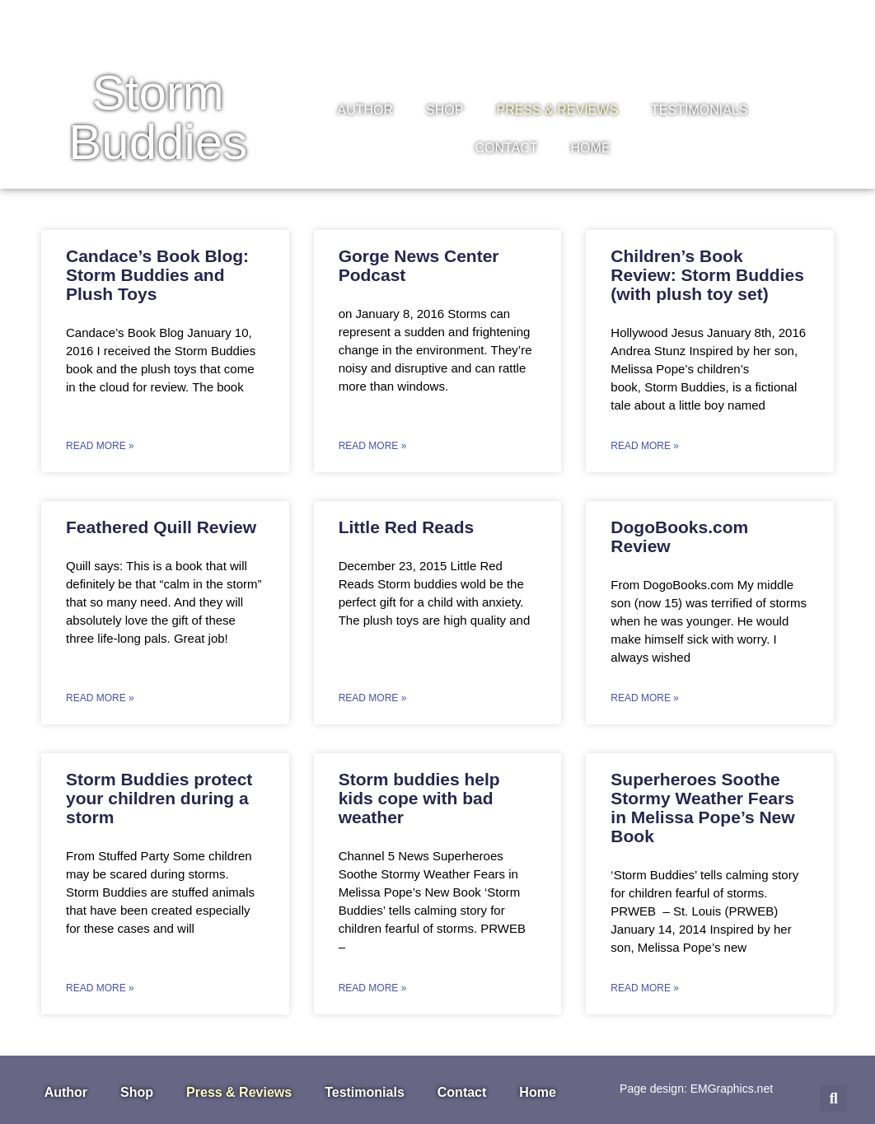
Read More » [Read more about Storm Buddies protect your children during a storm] (100, 988)
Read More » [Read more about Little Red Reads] (373, 698)
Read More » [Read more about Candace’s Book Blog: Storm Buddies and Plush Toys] (100, 446)
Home (591, 148)
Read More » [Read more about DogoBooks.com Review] (645, 698)
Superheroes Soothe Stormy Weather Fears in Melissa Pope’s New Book (702, 807)
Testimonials (699, 110)
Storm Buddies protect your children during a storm (159, 798)
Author (366, 110)
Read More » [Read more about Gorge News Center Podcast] (373, 446)
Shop (444, 110)
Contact (506, 148)
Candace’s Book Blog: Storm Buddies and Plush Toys (157, 274)
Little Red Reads (407, 527)
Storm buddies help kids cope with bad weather (419, 798)
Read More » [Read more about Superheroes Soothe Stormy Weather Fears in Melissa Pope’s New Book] (645, 988)
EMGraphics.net (731, 1088)
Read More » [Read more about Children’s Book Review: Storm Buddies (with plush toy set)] (645, 446)
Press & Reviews (557, 110)
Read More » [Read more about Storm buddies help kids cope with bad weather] (373, 988)
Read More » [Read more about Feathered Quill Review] (100, 698)
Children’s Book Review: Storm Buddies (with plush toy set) (707, 274)
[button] (833, 1098)
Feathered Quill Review (161, 527)
